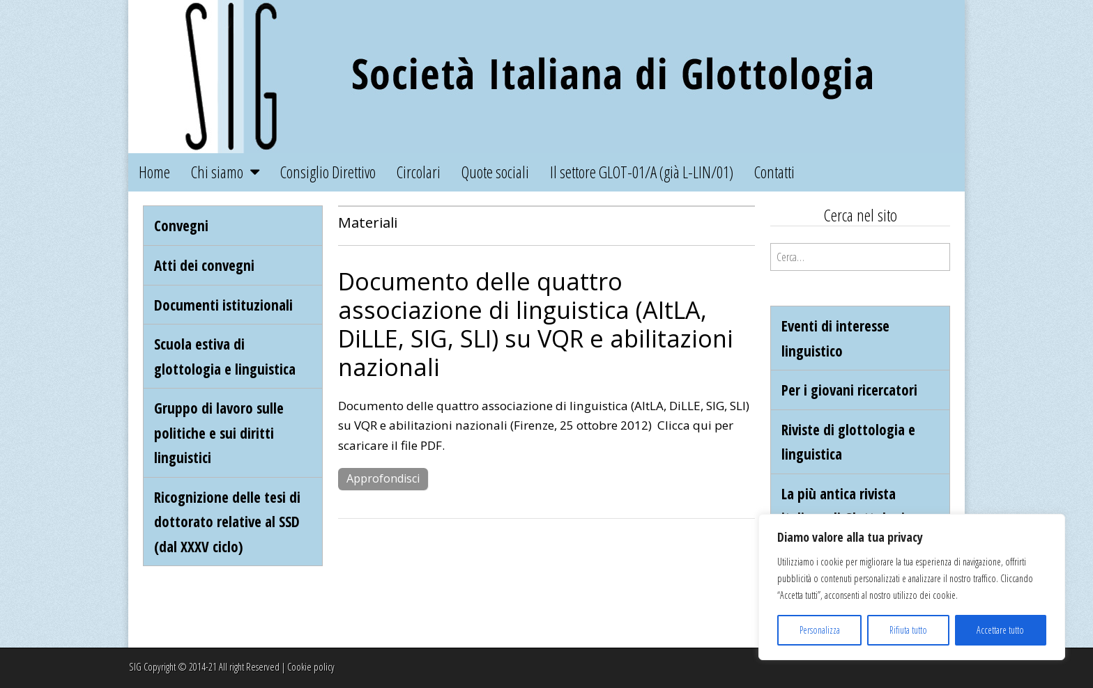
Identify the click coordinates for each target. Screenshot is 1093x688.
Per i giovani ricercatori (849, 390)
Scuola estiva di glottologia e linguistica (225, 356)
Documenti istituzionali (223, 305)
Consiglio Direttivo (328, 172)
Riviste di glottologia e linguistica (848, 441)
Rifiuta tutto (908, 629)
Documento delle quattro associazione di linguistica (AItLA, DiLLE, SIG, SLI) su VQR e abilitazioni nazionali (535, 324)
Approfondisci (383, 478)
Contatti (774, 172)
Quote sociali (495, 172)
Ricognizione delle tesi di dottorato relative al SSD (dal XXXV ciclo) (227, 521)
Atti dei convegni (204, 265)
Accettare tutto (1000, 629)
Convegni (181, 225)
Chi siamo (217, 172)
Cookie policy (311, 666)
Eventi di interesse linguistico (835, 338)
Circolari (419, 172)
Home (154, 172)
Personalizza (820, 629)
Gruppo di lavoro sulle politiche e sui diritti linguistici (219, 432)
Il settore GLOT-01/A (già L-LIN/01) (641, 172)
